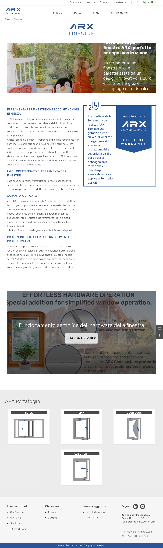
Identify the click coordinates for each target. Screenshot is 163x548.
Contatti (52, 517)
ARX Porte (15, 517)
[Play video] (81, 333)
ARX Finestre (17, 512)
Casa (7, 19)
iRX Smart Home (18, 529)
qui (76, 230)
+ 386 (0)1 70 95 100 (135, 536)
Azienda (52, 512)
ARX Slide (15, 523)
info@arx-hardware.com (137, 531)
